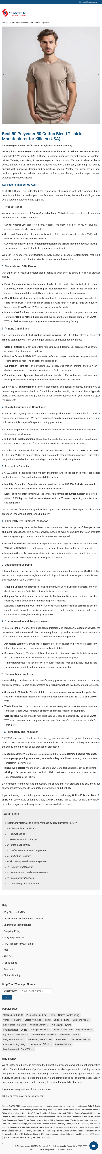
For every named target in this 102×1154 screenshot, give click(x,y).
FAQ (6, 950)
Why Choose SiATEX (14, 912)
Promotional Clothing (36, 1015)
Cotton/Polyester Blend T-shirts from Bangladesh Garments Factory (41, 822)
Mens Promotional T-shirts (43, 1034)
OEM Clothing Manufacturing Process (24, 918)
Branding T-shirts (63, 1044)
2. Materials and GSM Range (22, 839)
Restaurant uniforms (69, 1034)
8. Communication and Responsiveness (27, 872)
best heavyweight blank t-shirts (18, 1049)
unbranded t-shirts (40, 1044)
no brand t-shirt (61, 1024)
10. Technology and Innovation (23, 883)
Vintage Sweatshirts (40, 1029)
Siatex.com (14, 1065)
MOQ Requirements (14, 937)
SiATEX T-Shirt (15, 1106)
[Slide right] (3, 75)
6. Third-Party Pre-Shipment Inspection (27, 861)
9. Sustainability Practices (20, 878)
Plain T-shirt (61, 1039)
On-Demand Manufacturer (17, 924)
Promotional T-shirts (15, 1029)
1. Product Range (16, 833)
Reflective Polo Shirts (63, 1029)
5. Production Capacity (19, 856)
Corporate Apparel (81, 1020)
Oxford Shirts (62, 1020)
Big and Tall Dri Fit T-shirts (15, 1034)
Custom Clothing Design (14, 1044)
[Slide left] (98, 75)
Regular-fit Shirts (84, 1029)
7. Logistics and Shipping (20, 867)
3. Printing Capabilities (18, 844)
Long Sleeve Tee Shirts (14, 1039)
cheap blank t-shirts (80, 1039)
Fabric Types (10, 962)
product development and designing (27, 1073)
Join (7, 997)
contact (41, 1089)
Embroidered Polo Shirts (14, 1025)
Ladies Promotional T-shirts (38, 1020)
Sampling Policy (12, 931)
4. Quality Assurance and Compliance (26, 850)
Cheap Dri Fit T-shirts (13, 1015)
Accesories (9, 969)
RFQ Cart (8, 956)
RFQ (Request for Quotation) (19, 943)
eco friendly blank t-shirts (40, 1039)
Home (4, 23)
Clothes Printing (12, 975)
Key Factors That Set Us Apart (22, 828)
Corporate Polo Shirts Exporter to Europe (51, 1131)
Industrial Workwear (38, 1025)
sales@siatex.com (89, 2)
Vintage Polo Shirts (12, 1020)
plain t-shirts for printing (64, 1015)
